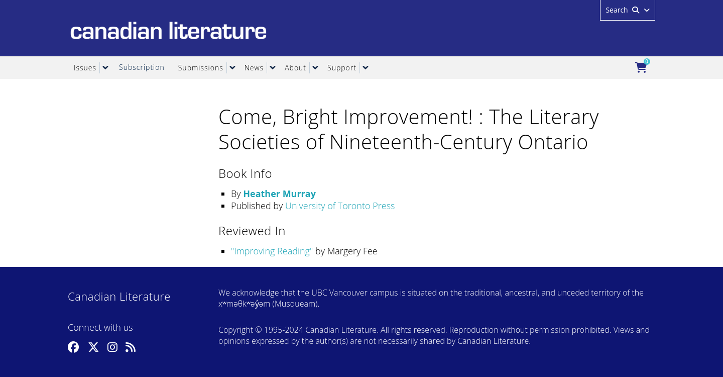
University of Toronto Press (340, 206)
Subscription (142, 67)
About (295, 67)
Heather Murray (279, 193)
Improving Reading (272, 251)
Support (341, 67)
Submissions (200, 67)
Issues (85, 67)
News (254, 67)
